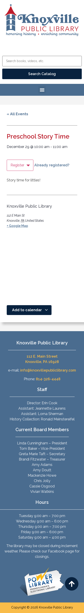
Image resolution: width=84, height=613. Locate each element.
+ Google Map (17, 226)
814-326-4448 (48, 379)
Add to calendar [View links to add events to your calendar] (30, 310)
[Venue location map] (40, 267)
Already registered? (51, 165)
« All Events (17, 114)
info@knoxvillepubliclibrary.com (48, 370)
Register (17, 165)
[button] (42, 89)
